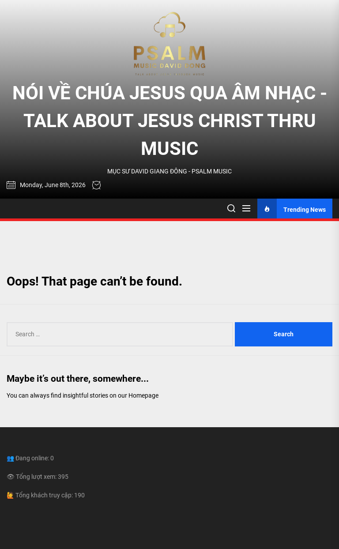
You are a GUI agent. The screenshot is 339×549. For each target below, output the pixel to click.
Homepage (143, 395)
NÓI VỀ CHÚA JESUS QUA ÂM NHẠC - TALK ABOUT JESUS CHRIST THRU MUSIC (169, 120)
